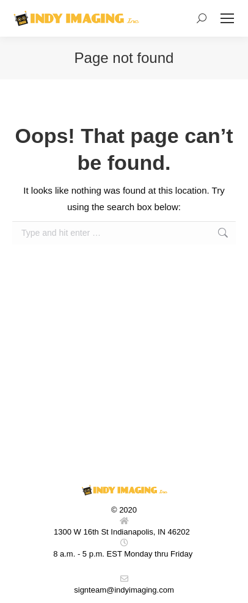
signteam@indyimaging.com (124, 589)
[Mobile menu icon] (227, 18)
